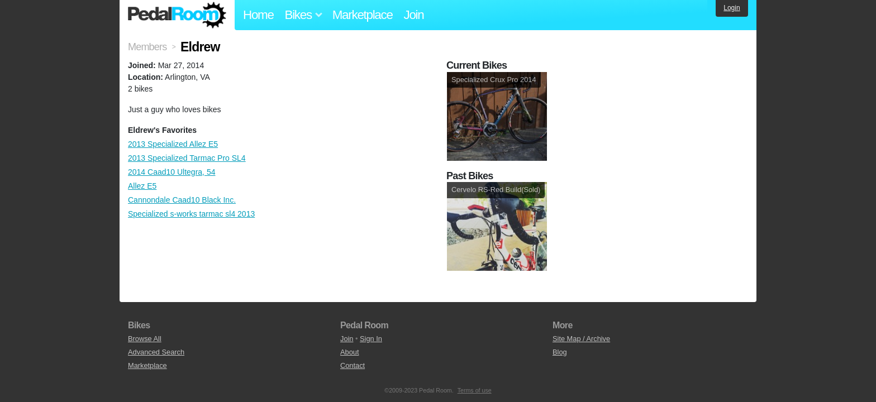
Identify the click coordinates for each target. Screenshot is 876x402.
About (349, 352)
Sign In (371, 338)
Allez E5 (142, 185)
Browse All (144, 338)
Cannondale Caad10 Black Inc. (182, 199)
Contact (352, 365)
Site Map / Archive (581, 338)
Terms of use (475, 390)
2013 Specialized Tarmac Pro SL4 (187, 158)
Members (147, 46)
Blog (560, 352)
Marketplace (362, 15)
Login (731, 8)
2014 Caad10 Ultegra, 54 (171, 172)
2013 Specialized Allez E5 (173, 144)
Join (414, 15)
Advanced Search (156, 352)
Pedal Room (177, 15)
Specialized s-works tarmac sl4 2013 (191, 213)
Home (258, 15)
